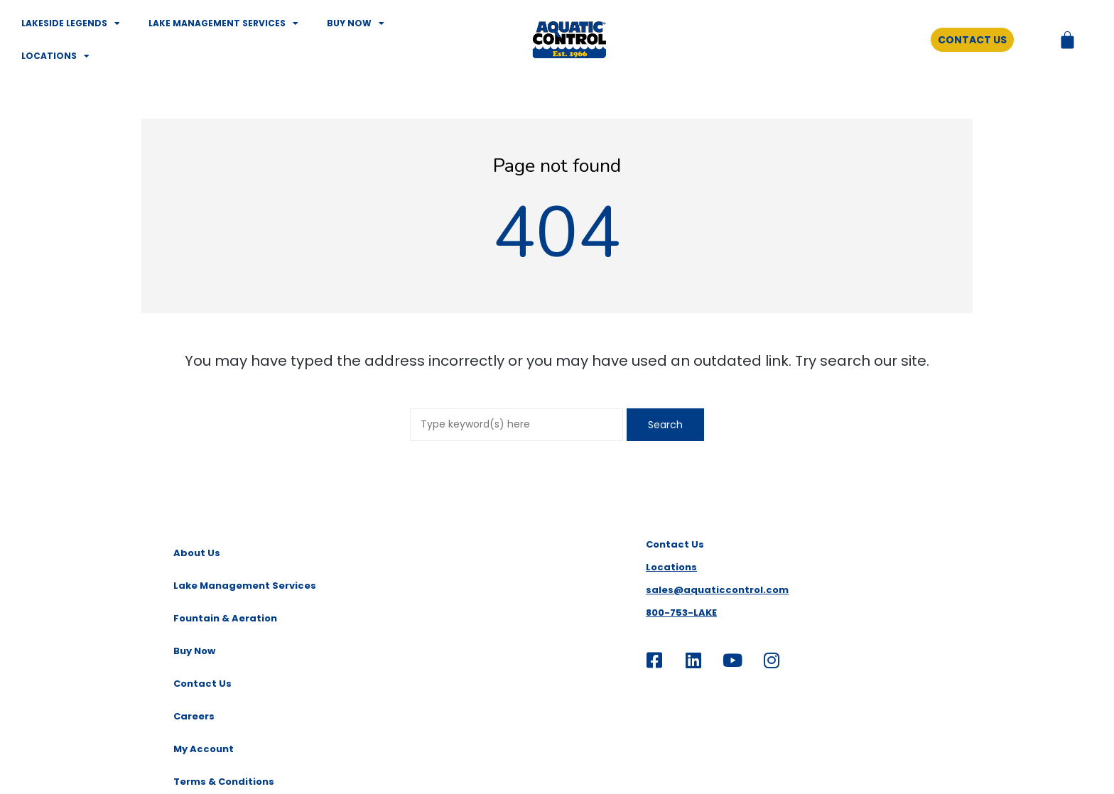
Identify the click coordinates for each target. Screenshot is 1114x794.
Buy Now (355, 23)
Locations (55, 56)
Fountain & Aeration (225, 618)
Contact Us (202, 683)
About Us (196, 553)
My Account (203, 749)
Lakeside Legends (70, 23)
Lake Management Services (223, 23)
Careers (194, 716)
